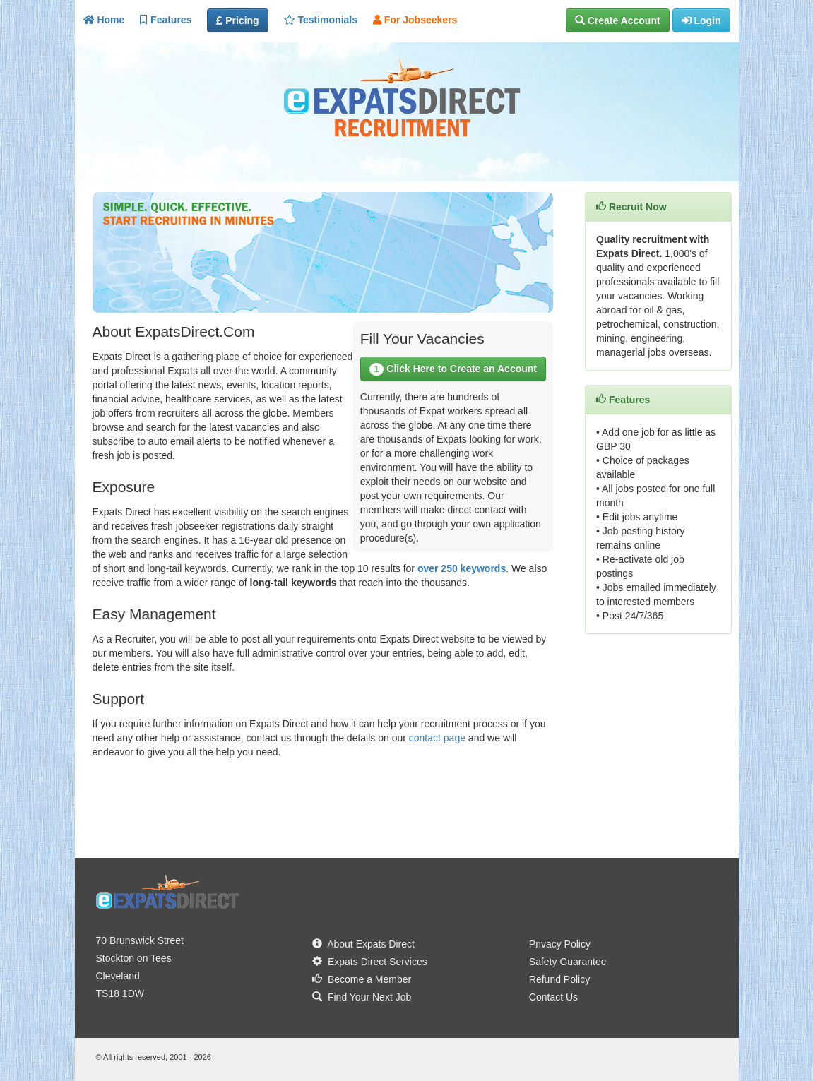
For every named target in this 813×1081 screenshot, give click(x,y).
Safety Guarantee (568, 961)
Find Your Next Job (361, 997)
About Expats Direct (363, 944)
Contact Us (553, 997)
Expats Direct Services (369, 961)
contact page (437, 737)
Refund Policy (559, 979)
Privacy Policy (560, 944)
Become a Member (361, 979)
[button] (618, 20)
